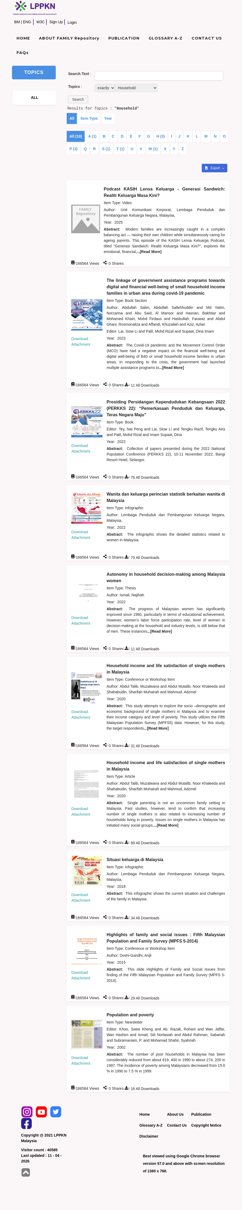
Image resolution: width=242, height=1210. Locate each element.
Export (213, 168)
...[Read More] (149, 252)
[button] (78, 99)
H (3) (160, 136)
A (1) (92, 136)
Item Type (89, 118)
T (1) (121, 149)
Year (108, 118)
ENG (27, 22)
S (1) (106, 149)
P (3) (73, 149)
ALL (34, 97)
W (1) (153, 149)
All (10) (75, 136)
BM (17, 22)
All (71, 118)
